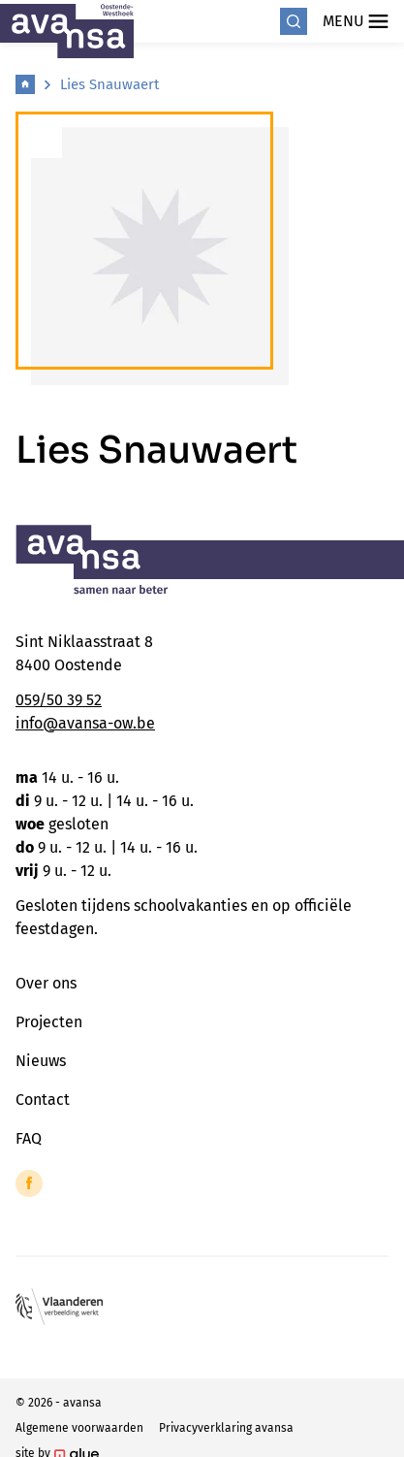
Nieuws (41, 1061)
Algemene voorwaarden (79, 1428)
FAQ (29, 1138)
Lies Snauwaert (109, 84)
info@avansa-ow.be (85, 723)
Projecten (49, 1022)
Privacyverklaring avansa (226, 1428)
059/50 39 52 (59, 700)
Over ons (46, 983)
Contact (43, 1099)
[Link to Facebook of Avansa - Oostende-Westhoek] (29, 1183)
